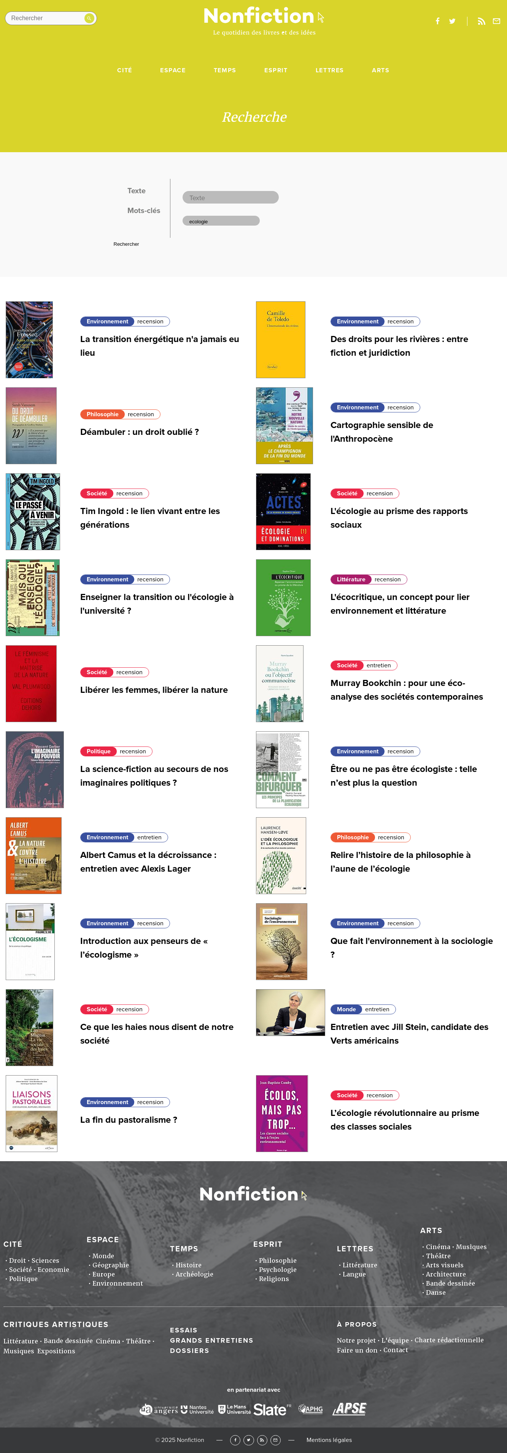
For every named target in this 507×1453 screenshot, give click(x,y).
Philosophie (103, 414)
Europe (103, 1274)
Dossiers (190, 1350)
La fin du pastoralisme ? (128, 1119)
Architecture (446, 1274)
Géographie (110, 1265)
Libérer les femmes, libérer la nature (154, 689)
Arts (380, 70)
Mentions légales (329, 1440)
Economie (53, 1270)
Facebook (235, 1440)
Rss (482, 21)
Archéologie (194, 1274)
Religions (274, 1279)
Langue (354, 1274)
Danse (436, 1293)
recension (150, 321)
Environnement (107, 321)
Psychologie (278, 1270)
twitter (452, 21)
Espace (173, 70)
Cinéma (438, 1247)
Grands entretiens (212, 1340)
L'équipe (395, 1341)
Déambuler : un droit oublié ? (139, 432)
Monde (346, 1009)
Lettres (330, 70)
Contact (395, 1350)
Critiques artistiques (56, 1324)
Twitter (248, 1440)
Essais (184, 1330)
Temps (225, 70)
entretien (379, 665)
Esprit (276, 70)
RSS (262, 1440)
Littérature (351, 579)
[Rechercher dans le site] (51, 18)
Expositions (56, 1351)
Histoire (189, 1265)
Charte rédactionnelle (449, 1340)
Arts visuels (445, 1265)
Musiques (471, 1247)
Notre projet (356, 1341)
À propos (357, 1324)
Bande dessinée (450, 1283)
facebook (438, 21)
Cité (124, 70)
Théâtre (438, 1256)
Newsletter (496, 21)
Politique (99, 751)
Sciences (45, 1261)
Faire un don (357, 1350)
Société (97, 493)
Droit (17, 1261)
